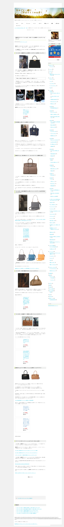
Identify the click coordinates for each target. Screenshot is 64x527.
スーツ (52, 179)
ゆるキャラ (51, 65)
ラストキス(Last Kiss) (53, 246)
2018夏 (51, 165)
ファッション (28, 23)
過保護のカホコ (53, 135)
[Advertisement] (30, 32)
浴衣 (50, 260)
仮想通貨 (50, 273)
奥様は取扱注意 (53, 153)
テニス (51, 81)
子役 (50, 292)
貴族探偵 (52, 146)
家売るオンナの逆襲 (54, 196)
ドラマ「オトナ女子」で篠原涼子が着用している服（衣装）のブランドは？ (28, 507)
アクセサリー (52, 256)
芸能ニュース (46, 23)
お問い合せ (57, 23)
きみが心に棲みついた (54, 162)
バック (25, 498)
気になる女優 (51, 290)
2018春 (51, 173)
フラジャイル (52, 216)
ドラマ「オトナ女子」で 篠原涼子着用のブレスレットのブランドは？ (27, 510)
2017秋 (51, 149)
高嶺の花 (52, 170)
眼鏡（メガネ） (52, 262)
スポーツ (40, 23)
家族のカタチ (52, 232)
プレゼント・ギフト (52, 267)
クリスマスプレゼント (53, 268)
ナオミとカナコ (52, 214)
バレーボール (52, 83)
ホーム (17, 23)
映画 (50, 285)
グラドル (50, 71)
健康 (52, 23)
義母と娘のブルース (54, 168)
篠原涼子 (31, 498)
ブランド (27, 498)
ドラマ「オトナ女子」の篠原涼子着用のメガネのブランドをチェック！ (27, 511)
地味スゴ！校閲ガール (54, 114)
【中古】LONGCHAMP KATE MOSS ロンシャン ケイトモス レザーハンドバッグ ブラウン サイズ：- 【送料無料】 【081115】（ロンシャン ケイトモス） (26, 355)
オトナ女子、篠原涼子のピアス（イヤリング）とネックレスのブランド (26, 452)
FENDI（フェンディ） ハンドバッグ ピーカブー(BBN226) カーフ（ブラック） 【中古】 (26, 111)
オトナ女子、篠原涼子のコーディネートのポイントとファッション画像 (26, 450)
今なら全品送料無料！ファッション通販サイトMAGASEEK (24, 400)
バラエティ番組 (51, 245)
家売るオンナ (53, 103)
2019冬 (51, 188)
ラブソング (51, 218)
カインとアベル (53, 112)
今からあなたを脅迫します (55, 150)
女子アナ (50, 283)
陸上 (50, 87)
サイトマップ (18, 25)
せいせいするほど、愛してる (55, 93)
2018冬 (51, 158)
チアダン (52, 166)
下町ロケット (53, 181)
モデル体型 (52, 277)
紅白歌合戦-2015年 (53, 299)
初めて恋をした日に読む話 (55, 193)
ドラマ (22, 23)
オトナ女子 (19, 498)
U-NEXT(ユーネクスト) (54, 229)
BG (51, 160)
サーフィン (51, 79)
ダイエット (51, 276)
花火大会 (50, 296)
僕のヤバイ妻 (52, 222)
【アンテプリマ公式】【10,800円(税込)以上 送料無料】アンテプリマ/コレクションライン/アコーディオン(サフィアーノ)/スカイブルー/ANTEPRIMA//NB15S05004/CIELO (26, 232)
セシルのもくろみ (53, 131)
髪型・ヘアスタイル (53, 264)
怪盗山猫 (51, 234)
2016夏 (51, 91)
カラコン (51, 258)
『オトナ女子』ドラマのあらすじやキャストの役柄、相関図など (26, 513)
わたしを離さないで (53, 204)
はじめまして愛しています (55, 96)
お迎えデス (51, 202)
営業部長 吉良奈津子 (54, 99)
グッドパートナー (52, 206)
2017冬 (51, 120)
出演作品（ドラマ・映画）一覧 (55, 224)
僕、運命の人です (53, 144)
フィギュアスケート (53, 85)
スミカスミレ (52, 208)
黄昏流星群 (52, 185)
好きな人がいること (54, 101)
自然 (50, 294)
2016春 (51, 106)
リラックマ (51, 66)
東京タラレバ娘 (53, 127)
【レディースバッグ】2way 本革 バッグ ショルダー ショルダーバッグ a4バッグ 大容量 (26, 408)
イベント (34, 23)
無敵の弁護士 (52, 239)
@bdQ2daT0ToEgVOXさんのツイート (53, 305)
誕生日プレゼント (52, 270)
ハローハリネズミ (53, 133)
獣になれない (53, 183)
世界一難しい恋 (52, 220)
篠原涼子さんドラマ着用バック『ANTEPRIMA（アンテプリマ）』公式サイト (27, 268)
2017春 (51, 138)
